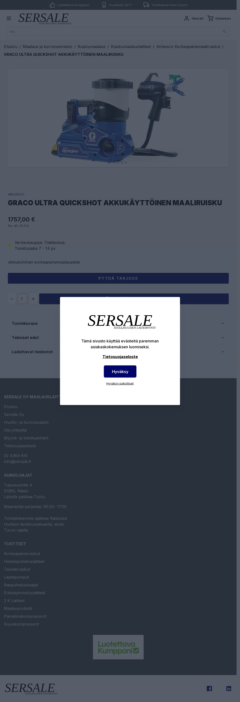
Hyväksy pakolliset (120, 383)
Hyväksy (120, 371)
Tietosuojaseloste (120, 356)
